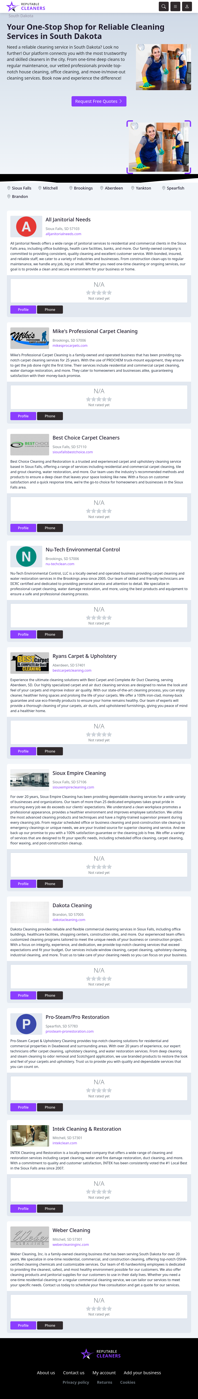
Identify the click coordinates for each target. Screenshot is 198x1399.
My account (104, 1373)
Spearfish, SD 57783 (62, 1026)
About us (46, 1373)
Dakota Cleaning (72, 905)
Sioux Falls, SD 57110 (69, 446)
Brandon (20, 196)
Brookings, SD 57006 (69, 340)
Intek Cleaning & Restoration (87, 1128)
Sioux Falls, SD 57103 (63, 228)
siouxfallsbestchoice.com (73, 452)
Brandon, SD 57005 (68, 914)
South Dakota (21, 15)
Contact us (74, 1373)
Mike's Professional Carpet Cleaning (95, 331)
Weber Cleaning (71, 1230)
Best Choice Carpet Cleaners (86, 437)
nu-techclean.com (60, 563)
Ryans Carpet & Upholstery (85, 655)
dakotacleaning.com (69, 919)
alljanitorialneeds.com (63, 233)
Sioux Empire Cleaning (79, 773)
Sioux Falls (21, 188)
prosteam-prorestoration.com (70, 1031)
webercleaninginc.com (71, 1244)
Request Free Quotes (99, 101)
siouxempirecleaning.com (73, 787)
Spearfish (175, 188)
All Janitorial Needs (68, 219)
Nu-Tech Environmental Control (83, 549)
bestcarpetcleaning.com (72, 670)
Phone (50, 309)
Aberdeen (114, 188)
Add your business (142, 1373)
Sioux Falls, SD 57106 (69, 782)
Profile (23, 309)
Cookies (127, 1382)
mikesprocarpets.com (70, 345)
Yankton (143, 188)
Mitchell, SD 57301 (67, 1137)
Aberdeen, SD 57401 (69, 665)
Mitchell (50, 188)
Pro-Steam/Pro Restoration (77, 1016)
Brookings (83, 188)
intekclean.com (65, 1143)
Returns (104, 1382)
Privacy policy (76, 1382)
